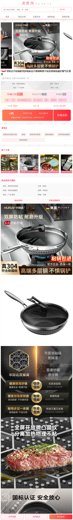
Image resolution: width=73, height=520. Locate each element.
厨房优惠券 (49, 134)
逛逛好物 (65, 17)
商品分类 (22, 17)
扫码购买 (36, 517)
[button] (29, 67)
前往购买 (61, 517)
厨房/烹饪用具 (35, 134)
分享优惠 (12, 517)
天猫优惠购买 (54, 200)
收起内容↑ (18, 200)
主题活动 (36, 17)
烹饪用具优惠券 (64, 134)
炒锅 (23, 134)
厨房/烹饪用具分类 (10, 134)
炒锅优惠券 (23, 140)
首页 (7, 17)
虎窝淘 (28, 3)
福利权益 (51, 17)
